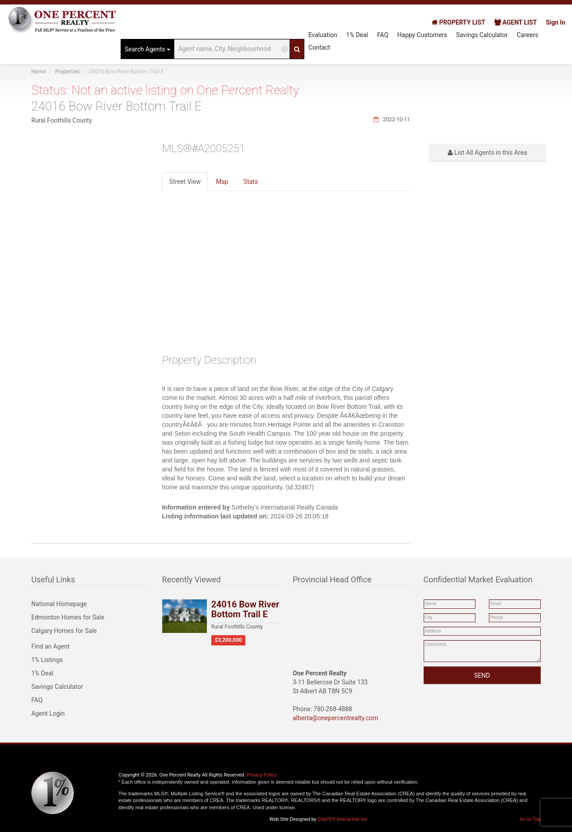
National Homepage (59, 603)
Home (38, 71)
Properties (67, 71)
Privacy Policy (262, 775)
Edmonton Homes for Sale (68, 617)
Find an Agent (50, 646)
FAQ (382, 34)
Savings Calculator (482, 34)
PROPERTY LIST (458, 22)
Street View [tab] (185, 181)
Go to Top (530, 819)
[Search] (297, 49)
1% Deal (357, 34)
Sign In (555, 22)
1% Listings (47, 659)
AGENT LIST (515, 22)
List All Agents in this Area (487, 152)
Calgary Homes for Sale (64, 630)
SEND (482, 675)
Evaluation (322, 34)
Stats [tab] (251, 181)
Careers (527, 34)
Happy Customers (422, 34)
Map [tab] (222, 181)
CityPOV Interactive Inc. (343, 819)
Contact (319, 47)
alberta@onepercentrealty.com (335, 718)
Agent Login (48, 713)
